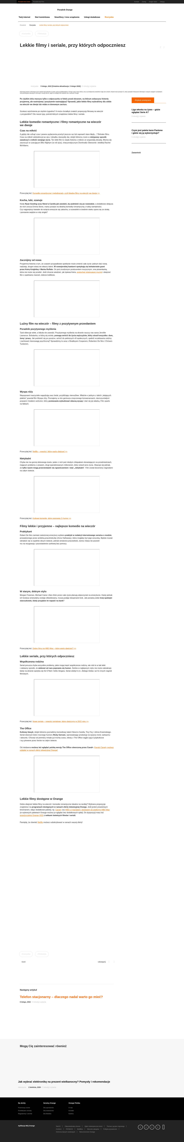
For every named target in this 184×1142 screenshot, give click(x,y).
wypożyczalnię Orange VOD (31, 815)
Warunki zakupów (93, 1129)
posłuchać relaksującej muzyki (89, 272)
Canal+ (58, 810)
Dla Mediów (47, 1114)
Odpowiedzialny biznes (72, 1126)
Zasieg (144, 2)
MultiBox (80, 1129)
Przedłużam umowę (24, 1110)
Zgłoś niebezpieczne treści (93, 1126)
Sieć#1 (58, 1126)
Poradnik (23, 25)
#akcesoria (22, 1087)
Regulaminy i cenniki (25, 1114)
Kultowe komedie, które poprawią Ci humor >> (52, 518)
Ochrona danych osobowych (65, 1132)
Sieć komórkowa (42, 17)
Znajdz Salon (153, 2)
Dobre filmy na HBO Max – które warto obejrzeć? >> (54, 648)
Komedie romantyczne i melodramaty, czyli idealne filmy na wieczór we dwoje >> (66, 193)
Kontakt (136, 2)
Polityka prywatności (110, 1129)
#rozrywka (26, 34)
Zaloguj (162, 2)
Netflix (40, 822)
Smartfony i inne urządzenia (66, 17)
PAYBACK (69, 1129)
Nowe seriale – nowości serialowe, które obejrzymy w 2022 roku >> (60, 721)
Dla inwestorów (48, 1110)
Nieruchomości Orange (87, 1132)
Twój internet (24, 17)
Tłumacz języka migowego (116, 1126)
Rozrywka (109, 17)
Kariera (71, 1114)
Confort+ (59, 1129)
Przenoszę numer (24, 1108)
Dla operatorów (48, 1108)
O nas (71, 1108)
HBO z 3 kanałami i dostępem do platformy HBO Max (87, 810)
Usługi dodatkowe (92, 17)
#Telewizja (42, 34)
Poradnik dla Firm (38, 2)
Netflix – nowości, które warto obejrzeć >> (50, 452)
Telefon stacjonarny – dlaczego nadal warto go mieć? (61, 997)
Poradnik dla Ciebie (24, 2)
